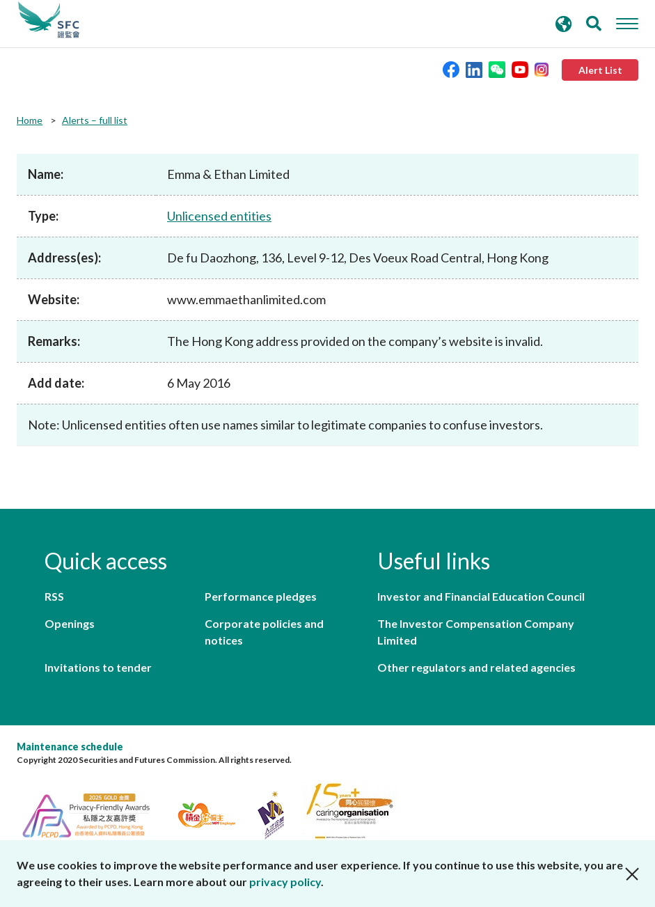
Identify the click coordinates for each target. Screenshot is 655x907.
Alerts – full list (94, 120)
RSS (54, 596)
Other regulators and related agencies (476, 667)
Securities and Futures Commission (49, 20)
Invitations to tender (98, 667)
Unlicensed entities (219, 215)
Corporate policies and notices (264, 632)
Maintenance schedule (70, 746)
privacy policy (285, 881)
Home (29, 120)
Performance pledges (261, 596)
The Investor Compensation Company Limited (475, 632)
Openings (70, 623)
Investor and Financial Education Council (481, 596)
